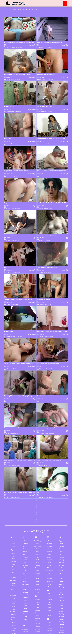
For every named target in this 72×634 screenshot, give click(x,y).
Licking (37, 594)
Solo (61, 435)
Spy (62, 451)
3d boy (11, 613)
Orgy (49, 476)
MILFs (49, 405)
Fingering (37, 408)
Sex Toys (61, 397)
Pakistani (49, 491)
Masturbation (49, 391)
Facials (37, 386)
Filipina (37, 405)
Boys (13, 489)
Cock (25, 421)
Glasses (37, 463)
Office (49, 465)
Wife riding (61, 631)
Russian (49, 566)
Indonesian (37, 537)
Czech (25, 464)
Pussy (49, 540)
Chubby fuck (25, 627)
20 (35, 9)
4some (13, 389)
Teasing (62, 493)
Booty (13, 487)
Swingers (61, 478)
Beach (13, 452)
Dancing (25, 474)
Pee (50, 507)
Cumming (25, 454)
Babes (13, 435)
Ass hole (13, 420)
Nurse (49, 455)
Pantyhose (49, 497)
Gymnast (37, 485)
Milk (50, 408)
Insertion (37, 540)
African (13, 396)
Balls (13, 441)
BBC (47, 272)
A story (11, 623)
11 (21, 9)
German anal (37, 616)
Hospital (37, 516)
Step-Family (37, 389)
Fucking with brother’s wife (44, 106)
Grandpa (37, 472)
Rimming (49, 555)
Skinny (61, 416)
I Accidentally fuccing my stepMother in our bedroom (19, 42)
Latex (37, 580)
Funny (37, 435)
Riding (49, 552)
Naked (49, 436)
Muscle (49, 429)
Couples (25, 435)
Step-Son (61, 437)
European (25, 530)
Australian (44, 111)
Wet (62, 574)
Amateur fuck (13, 629)
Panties (50, 494)
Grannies (37, 474)
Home (37, 511)
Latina (37, 585)
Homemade (37, 514)
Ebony (25, 516)
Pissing (50, 518)
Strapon (62, 462)
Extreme (25, 535)
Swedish (61, 475)
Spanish (61, 440)
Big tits (18, 79)
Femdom (51, 79)
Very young (61, 613)
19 (33, 9)
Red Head (49, 550)
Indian (37, 534)
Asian (45, 47)
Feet (37, 391)
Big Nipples (20, 47)
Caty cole (24, 619)
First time (37, 410)
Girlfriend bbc (37, 632)
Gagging (37, 442)
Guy (37, 482)
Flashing (37, 416)
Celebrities (25, 400)
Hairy (37, 492)
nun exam (7, 267)
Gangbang (37, 444)
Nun (49, 453)
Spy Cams (61, 454)
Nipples (50, 444)
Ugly (61, 535)
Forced (37, 424)
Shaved (62, 400)
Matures (49, 394)
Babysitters (13, 438)
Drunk (25, 507)
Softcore (61, 432)
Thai (61, 499)
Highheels (37, 508)
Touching (61, 515)
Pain (49, 486)
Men (49, 397)
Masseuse (49, 389)
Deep (25, 482)
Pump (49, 537)
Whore (61, 577)
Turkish (62, 523)
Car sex (25, 389)
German (37, 453)
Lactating (37, 577)
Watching (61, 563)
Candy (16, 143)
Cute (25, 462)
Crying (25, 443)
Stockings (61, 459)
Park (49, 499)
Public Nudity (49, 534)
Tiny (62, 501)
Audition (13, 426)
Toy (62, 517)
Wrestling (61, 582)
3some (13, 386)
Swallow (61, 473)
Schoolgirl (61, 389)
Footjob (37, 421)
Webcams (61, 569)
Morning (49, 421)
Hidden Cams (37, 506)
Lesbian (37, 591)
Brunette (13, 500)
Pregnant (49, 529)
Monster (49, 418)
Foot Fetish (37, 418)
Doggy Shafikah (8, 331)
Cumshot (25, 456)
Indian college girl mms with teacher (47, 267)
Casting (25, 394)
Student (62, 467)
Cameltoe (25, 386)
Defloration (25, 488)
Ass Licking (49, 208)
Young (61, 589)
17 (30, 9)
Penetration (50, 510)
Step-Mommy (49, 413)
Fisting (18, 272)
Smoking (61, 429)
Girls (37, 458)
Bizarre (13, 473)
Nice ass (48, 613)
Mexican (49, 400)
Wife (61, 579)
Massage (49, 386)
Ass (7, 79)
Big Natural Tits (13, 47)
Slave (61, 421)
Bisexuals (13, 471)
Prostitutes (49, 532)
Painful (49, 488)
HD (37, 500)
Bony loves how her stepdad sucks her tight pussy (51, 170)
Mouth (49, 427)
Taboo (61, 485)
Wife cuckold (61, 629)
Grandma (37, 469)
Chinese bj (24, 624)
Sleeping (61, 424)
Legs (37, 588)
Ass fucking (12, 176)
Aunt (13, 428)
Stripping (61, 464)
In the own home (9, 235)
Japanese (37, 552)
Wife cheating (61, 626)
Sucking (61, 470)
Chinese (25, 408)
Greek (37, 477)
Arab (13, 409)
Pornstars (49, 524)
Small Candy (8, 138)
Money (49, 416)
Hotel (37, 522)
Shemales (61, 405)
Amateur (41, 47)
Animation (13, 404)
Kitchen (37, 568)
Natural (50, 439)
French (37, 427)
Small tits (61, 427)
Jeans (37, 555)
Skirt (61, 418)
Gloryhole (37, 466)
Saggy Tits (61, 383)
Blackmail (13, 240)
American (13, 304)
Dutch (25, 509)
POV (49, 526)
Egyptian (25, 519)
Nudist (49, 450)
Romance (49, 558)
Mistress (49, 410)
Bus (13, 508)
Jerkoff (37, 558)
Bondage (13, 484)
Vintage (62, 551)
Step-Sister (62, 413)
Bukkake (13, 506)
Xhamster (32, 45)
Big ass (49, 304)
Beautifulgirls (13, 454)
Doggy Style (19, 336)
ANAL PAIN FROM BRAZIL (44, 299)
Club (25, 418)
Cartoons (25, 391)
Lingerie (37, 596)
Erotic (25, 525)
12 (23, 9)
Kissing (37, 565)
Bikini (13, 468)
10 (20, 9)
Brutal (48, 47)
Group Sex (37, 480)
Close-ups (25, 416)
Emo (25, 522)
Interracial (37, 543)
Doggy (25, 496)
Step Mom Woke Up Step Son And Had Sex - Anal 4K (52, 203)
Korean (37, 570)
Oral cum (48, 626)
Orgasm (49, 473)
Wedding (61, 571)
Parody (49, 502)
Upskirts (61, 541)
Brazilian (13, 492)
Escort (25, 527)
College (25, 424)
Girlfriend (37, 455)
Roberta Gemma (9, 106)
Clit (25, 413)
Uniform (62, 538)
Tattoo (61, 488)
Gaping (37, 447)
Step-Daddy (25, 472)
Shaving (61, 402)
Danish (25, 477)
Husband (37, 527)
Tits (62, 507)
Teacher (61, 490)
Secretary (61, 391)
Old (50, 468)
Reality (49, 547)
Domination (25, 501)
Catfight (25, 397)
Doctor (25, 493)
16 (29, 9)
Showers (61, 408)
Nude (49, 447)
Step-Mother (49, 424)
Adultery (41, 240)
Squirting (61, 456)
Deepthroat (25, 485)
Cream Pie (53, 47)
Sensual (61, 394)
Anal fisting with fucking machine (46, 235)
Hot (37, 519)
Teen (61, 496)
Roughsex (49, 563)
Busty (13, 511)
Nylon (49, 458)
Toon (61, 512)
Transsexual (61, 520)
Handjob (37, 495)
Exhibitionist (25, 533)
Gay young (37, 613)
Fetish (37, 400)
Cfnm (25, 402)
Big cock (8, 143)
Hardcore (37, 498)
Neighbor (49, 442)
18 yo (7, 47)
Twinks (61, 526)
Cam (25, 383)
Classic (25, 410)
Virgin (61, 553)
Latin (37, 583)
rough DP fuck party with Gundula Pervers (16, 170)
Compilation (25, 427)
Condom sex (25, 429)
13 (24, 9)
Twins (61, 528)
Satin (61, 386)
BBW (13, 446)
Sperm (61, 445)
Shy (62, 410)
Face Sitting (37, 383)
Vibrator (62, 548)
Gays (37, 450)
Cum (25, 448)
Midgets (49, 402)
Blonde (47, 176)
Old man (48, 623)
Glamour (37, 461)
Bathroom (13, 443)
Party (49, 505)
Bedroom (13, 457)
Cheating (25, 405)
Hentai (37, 503)
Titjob (61, 504)
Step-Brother (13, 498)
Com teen (24, 632)
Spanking (61, 443)
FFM (37, 402)
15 (27, 9)
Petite (49, 513)
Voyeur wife (61, 616)
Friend (37, 429)
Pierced (50, 515)
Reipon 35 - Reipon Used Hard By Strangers (49, 42)
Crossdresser (25, 440)
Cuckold (25, 445)
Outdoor (49, 479)
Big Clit (47, 336)
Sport (61, 448)
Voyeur (61, 556)
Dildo (25, 490)
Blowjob (50, 111)
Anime (13, 407)
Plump (49, 521)
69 (39, 176)
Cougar (25, 432)
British (13, 495)
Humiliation (37, 525)
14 (26, 9)
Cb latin (24, 622)
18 (32, 9)
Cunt (25, 459)
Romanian (49, 560)
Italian (37, 545)
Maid (49, 383)
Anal (40, 79)
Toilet (61, 509)
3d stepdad (13, 616)
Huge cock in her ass (10, 203)
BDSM (43, 79)
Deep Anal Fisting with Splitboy (46, 74)
